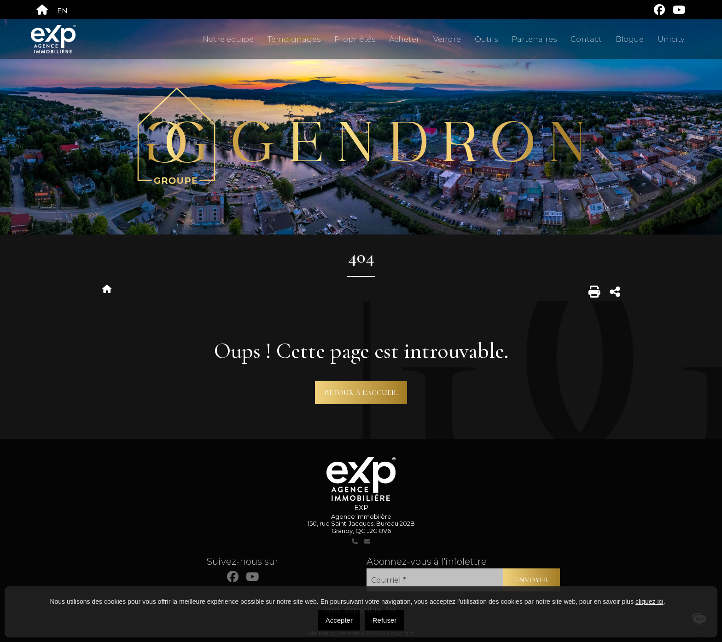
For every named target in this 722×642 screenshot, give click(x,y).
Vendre (447, 39)
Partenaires (534, 39)
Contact (586, 39)
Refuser (385, 620)
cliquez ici (649, 601)
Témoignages (294, 39)
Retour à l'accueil (361, 392)
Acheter (404, 39)
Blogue (630, 39)
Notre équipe (228, 39)
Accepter (339, 620)
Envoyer (531, 580)
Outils (486, 39)
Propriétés (354, 39)
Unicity (671, 39)
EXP (361, 507)
